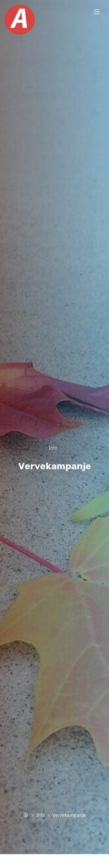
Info (53, 448)
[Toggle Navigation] (96, 12)
